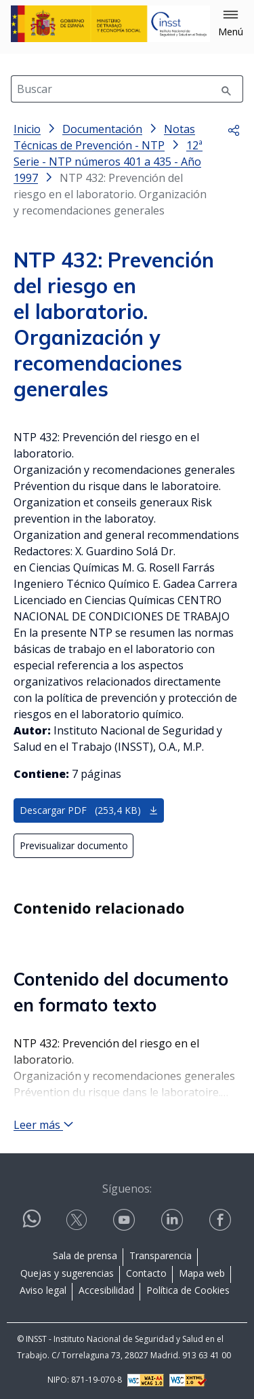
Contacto (146, 1273)
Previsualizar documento (74, 845)
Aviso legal (43, 1290)
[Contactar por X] (77, 1220)
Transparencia (160, 1255)
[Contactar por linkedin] (173, 1220)
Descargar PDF (89, 810)
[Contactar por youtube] (125, 1220)
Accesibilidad (106, 1290)
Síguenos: (127, 1188)
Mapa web (202, 1273)
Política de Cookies (188, 1290)
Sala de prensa (85, 1255)
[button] (230, 23)
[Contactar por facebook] (221, 1220)
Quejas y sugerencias (67, 1273)
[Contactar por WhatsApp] (32, 1224)
